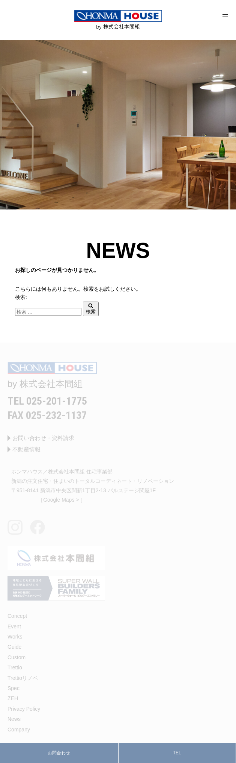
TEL (177, 752)
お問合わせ (59, 752)
